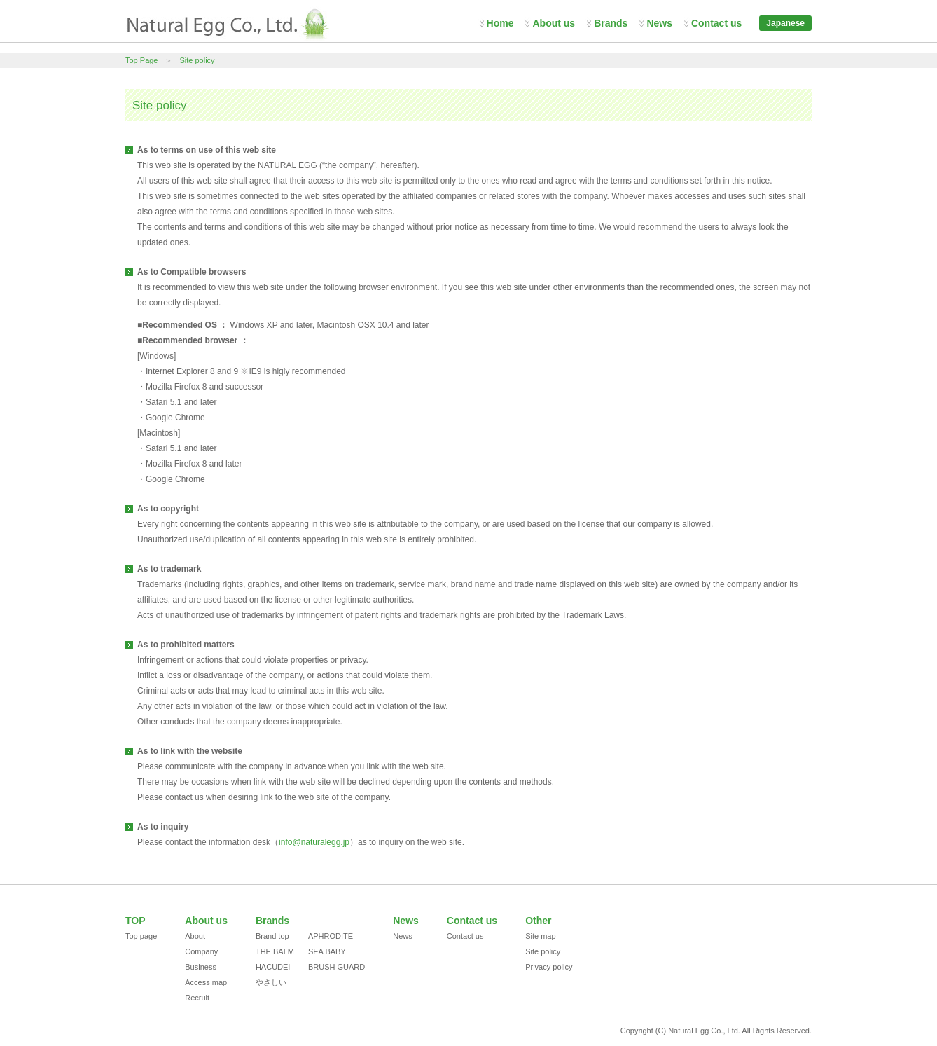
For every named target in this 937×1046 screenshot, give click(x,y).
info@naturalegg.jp (314, 842)
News (659, 23)
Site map (540, 936)
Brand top (272, 936)
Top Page (141, 60)
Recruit (197, 997)
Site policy (196, 60)
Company (201, 951)
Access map (206, 982)
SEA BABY (327, 951)
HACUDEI (273, 967)
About (195, 936)
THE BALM (275, 951)
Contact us (716, 23)
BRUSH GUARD (336, 967)
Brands (610, 23)
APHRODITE (330, 936)
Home (500, 23)
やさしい (271, 982)
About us (553, 23)
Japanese (785, 23)
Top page (141, 936)
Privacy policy (548, 967)
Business (200, 967)
